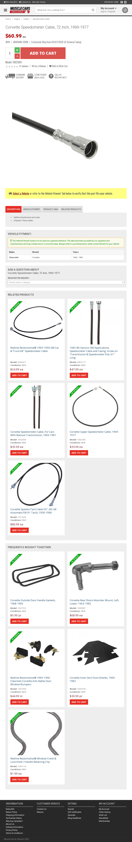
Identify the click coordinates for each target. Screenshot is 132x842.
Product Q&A (50, 209)
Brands (71, 809)
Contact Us (25, 2)
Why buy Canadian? (14, 821)
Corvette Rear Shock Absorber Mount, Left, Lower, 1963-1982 (94, 601)
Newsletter (103, 818)
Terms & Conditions (14, 833)
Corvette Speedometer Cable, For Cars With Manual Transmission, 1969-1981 (33, 433)
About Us (10, 824)
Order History (104, 812)
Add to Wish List (58, 66)
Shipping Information (15, 815)
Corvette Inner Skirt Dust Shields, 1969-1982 (93, 679)
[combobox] (66, 282)
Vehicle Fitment (31, 209)
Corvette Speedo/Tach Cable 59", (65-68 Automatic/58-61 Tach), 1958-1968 (33, 510)
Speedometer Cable (41, 19)
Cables (26, 19)
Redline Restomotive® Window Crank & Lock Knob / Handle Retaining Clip (33, 760)
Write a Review (39, 66)
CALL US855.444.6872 (60, 76)
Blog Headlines (74, 818)
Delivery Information (14, 827)
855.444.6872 (10, 2)
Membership (104, 821)
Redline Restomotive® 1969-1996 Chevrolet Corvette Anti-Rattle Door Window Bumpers (30, 681)
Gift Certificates (74, 812)
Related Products (71, 209)
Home (8, 19)
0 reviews (23, 66)
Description (13, 209)
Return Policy (11, 812)
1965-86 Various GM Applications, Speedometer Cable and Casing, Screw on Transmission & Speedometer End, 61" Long (94, 352)
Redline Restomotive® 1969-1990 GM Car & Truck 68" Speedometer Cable (34, 349)
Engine (17, 19)
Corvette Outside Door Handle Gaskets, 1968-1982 (33, 601)
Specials (71, 815)
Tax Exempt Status (14, 818)
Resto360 (10, 809)
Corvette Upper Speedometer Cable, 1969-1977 (94, 433)
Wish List (103, 815)
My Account (104, 809)
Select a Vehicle (21, 193)
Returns (40, 812)
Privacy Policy (11, 830)
